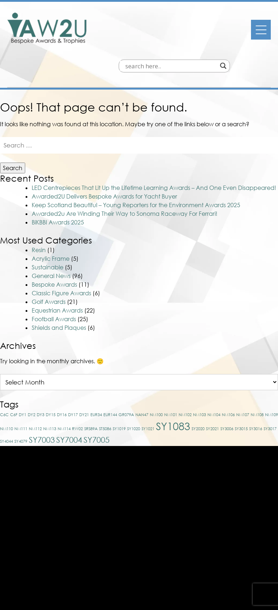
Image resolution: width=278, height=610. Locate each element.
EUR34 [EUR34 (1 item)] (96, 380)
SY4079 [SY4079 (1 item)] (20, 407)
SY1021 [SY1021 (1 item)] (148, 394)
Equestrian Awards (57, 276)
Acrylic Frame (51, 224)
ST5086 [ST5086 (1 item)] (105, 394)
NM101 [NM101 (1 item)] (170, 380)
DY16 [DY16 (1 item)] (62, 380)
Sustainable (47, 233)
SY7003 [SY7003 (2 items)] (42, 405)
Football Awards (54, 284)
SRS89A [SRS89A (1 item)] (91, 394)
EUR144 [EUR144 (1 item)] (110, 380)
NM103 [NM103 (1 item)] (199, 380)
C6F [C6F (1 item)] (13, 380)
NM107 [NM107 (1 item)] (242, 380)
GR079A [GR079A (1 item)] (126, 380)
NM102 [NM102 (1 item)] (185, 380)
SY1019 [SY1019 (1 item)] (119, 394)
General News (51, 241)
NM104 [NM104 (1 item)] (213, 380)
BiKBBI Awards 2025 (58, 188)
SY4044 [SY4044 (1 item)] (6, 407)
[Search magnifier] (237, 32)
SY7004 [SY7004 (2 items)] (69, 405)
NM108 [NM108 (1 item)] (257, 380)
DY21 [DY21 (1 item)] (84, 380)
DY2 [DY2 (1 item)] (31, 380)
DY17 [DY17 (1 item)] (73, 380)
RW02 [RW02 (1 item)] (77, 394)
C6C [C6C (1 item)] (4, 380)
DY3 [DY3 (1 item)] (40, 380)
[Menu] (261, 30)
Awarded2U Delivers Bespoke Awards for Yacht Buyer (104, 162)
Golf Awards (49, 267)
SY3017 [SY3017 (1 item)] (270, 394)
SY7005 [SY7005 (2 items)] (96, 405)
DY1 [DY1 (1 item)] (22, 380)
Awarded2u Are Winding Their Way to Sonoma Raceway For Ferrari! (125, 179)
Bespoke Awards (54, 250)
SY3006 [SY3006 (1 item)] (226, 394)
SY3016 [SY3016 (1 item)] (255, 394)
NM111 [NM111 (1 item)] (20, 394)
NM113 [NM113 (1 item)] (49, 394)
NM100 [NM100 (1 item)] (156, 380)
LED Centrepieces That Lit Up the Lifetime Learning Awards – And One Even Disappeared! (154, 154)
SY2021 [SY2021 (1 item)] (212, 394)
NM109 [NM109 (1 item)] (271, 380)
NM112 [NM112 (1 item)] (35, 394)
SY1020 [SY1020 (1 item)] (133, 394)
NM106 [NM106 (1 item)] (228, 380)
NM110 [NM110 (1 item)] (6, 394)
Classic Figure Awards (61, 259)
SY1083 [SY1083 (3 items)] (173, 391)
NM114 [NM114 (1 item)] (64, 394)
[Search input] (184, 32)
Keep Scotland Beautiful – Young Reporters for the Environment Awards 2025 (136, 171)
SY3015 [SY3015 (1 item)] (241, 394)
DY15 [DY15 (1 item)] (50, 380)
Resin (39, 215)
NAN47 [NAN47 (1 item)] (141, 380)
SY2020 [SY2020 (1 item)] (198, 394)
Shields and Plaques (59, 293)
